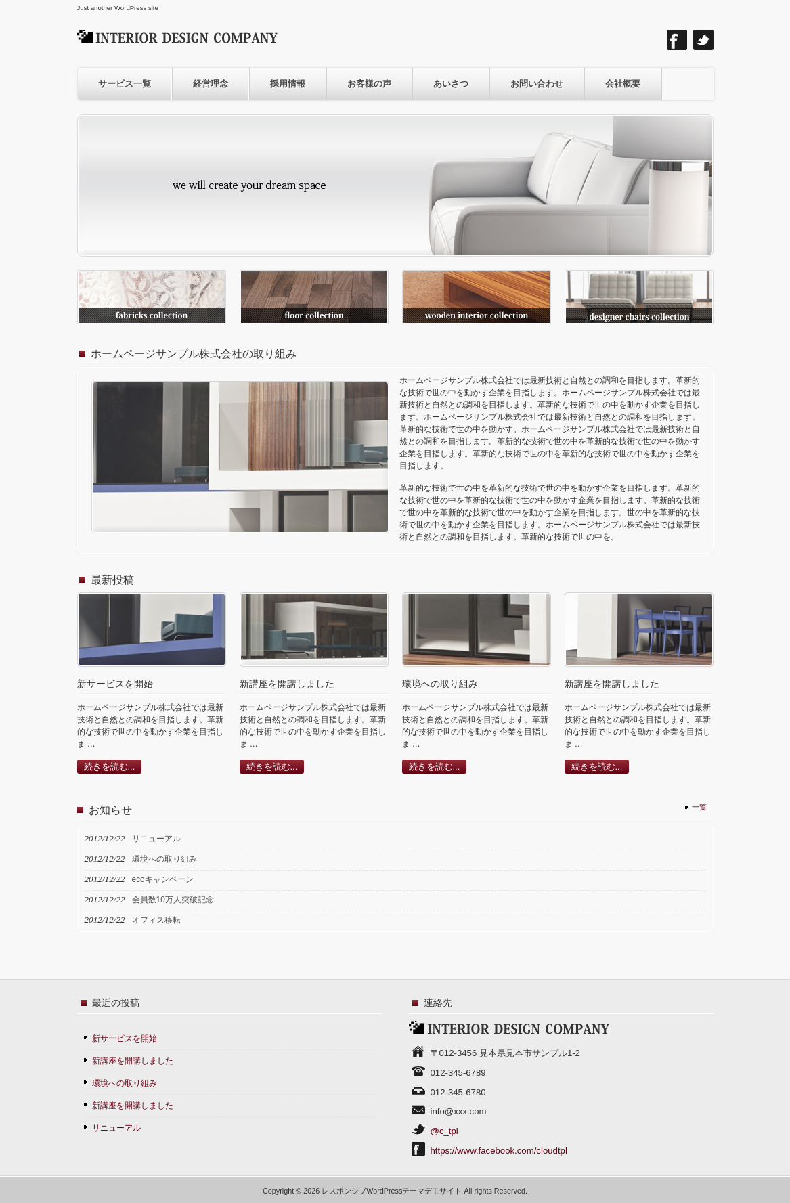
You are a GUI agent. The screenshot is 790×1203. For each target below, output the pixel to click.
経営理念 (210, 84)
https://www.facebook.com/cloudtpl (499, 1150)
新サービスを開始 (124, 1038)
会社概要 (622, 84)
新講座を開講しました (132, 1061)
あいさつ (450, 84)
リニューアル (116, 1128)
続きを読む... (109, 767)
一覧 (699, 807)
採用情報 (287, 84)
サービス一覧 (124, 84)
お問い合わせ (536, 84)
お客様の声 (369, 84)
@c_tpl (444, 1131)
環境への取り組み (124, 1083)
